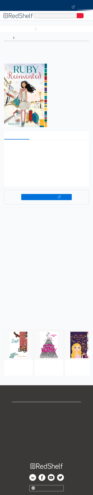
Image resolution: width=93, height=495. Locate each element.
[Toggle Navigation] (87, 15)
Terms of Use (46, 430)
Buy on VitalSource (46, 197)
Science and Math (67, 28)
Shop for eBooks (47, 407)
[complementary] (46, 346)
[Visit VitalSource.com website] (46, 5)
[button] (46, 147)
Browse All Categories (18, 28)
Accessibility (46, 445)
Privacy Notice (46, 422)
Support (46, 415)
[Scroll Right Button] (89, 353)
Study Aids (46, 28)
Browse (21, 37)
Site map (46, 452)
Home (7, 37)
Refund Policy (46, 437)
